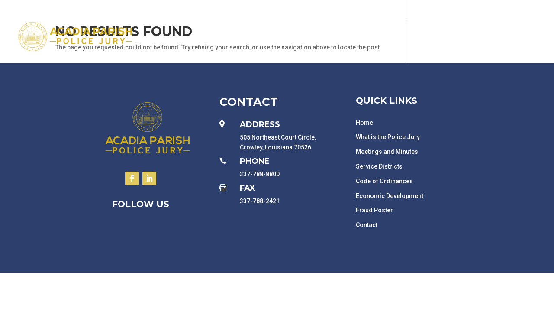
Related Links (520, 20)
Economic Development (397, 20)
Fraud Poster (374, 210)
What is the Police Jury (388, 136)
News (495, 53)
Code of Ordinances (384, 181)
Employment (467, 20)
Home (364, 122)
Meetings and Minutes (387, 151)
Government (255, 20)
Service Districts (379, 166)
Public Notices (199, 20)
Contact (528, 53)
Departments (316, 20)
